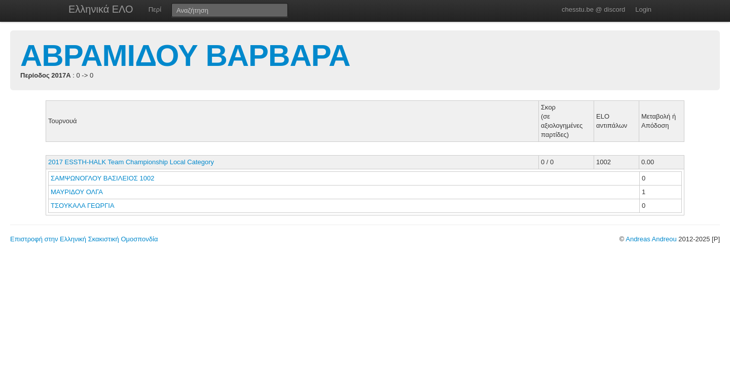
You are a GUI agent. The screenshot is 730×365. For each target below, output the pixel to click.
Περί (155, 9)
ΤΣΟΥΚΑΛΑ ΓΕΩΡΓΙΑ (83, 205)
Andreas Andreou (651, 239)
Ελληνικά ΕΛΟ (100, 9)
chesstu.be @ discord (593, 9)
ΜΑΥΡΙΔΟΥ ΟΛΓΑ (77, 192)
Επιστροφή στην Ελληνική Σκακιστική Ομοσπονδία (84, 239)
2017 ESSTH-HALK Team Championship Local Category (131, 162)
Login (643, 9)
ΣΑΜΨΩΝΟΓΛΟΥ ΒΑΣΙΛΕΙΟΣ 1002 (102, 178)
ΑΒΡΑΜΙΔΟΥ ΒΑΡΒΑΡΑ (185, 55)
